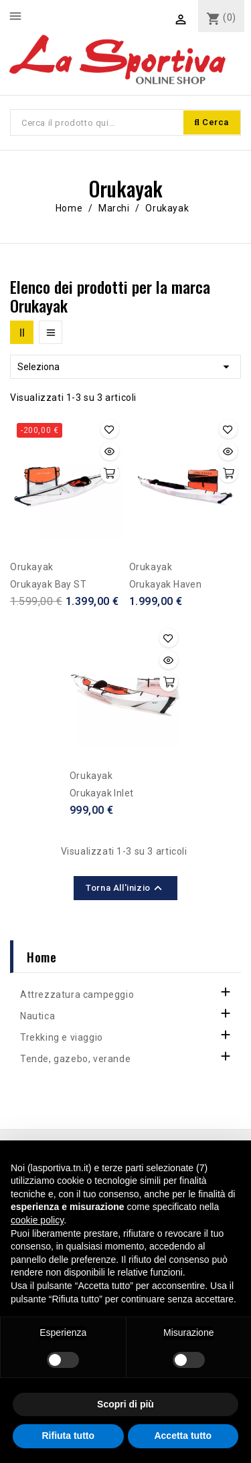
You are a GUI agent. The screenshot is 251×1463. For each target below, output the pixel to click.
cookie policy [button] (37, 1220)
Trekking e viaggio (61, 1037)
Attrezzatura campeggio (77, 994)
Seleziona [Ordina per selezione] (125, 367)
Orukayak (32, 567)
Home (41, 956)
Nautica (37, 1016)
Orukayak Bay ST (48, 584)
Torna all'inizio (125, 888)
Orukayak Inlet (102, 793)
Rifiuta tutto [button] (67, 1435)
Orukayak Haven (165, 584)
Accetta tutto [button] (183, 1435)
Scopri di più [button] (125, 1404)
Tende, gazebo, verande (75, 1058)
